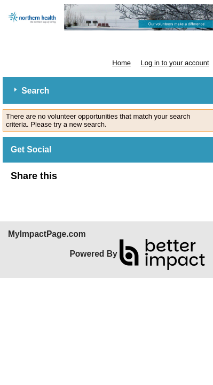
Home (121, 63)
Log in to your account (175, 63)
